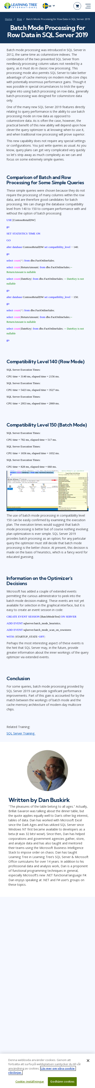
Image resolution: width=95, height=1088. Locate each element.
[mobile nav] (88, 6)
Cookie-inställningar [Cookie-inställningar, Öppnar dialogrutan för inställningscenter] (29, 1083)
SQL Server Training (21, 733)
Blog (19, 19)
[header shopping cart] (77, 6)
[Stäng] (88, 1062)
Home (8, 19)
